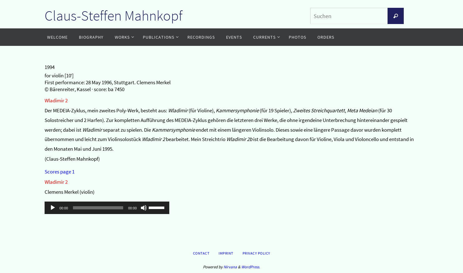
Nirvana (230, 267)
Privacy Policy (256, 253)
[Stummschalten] (144, 208)
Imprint (226, 253)
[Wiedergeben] (53, 208)
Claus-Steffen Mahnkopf (113, 16)
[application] (107, 208)
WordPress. (250, 267)
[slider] (98, 207)
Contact (201, 253)
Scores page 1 (60, 171)
